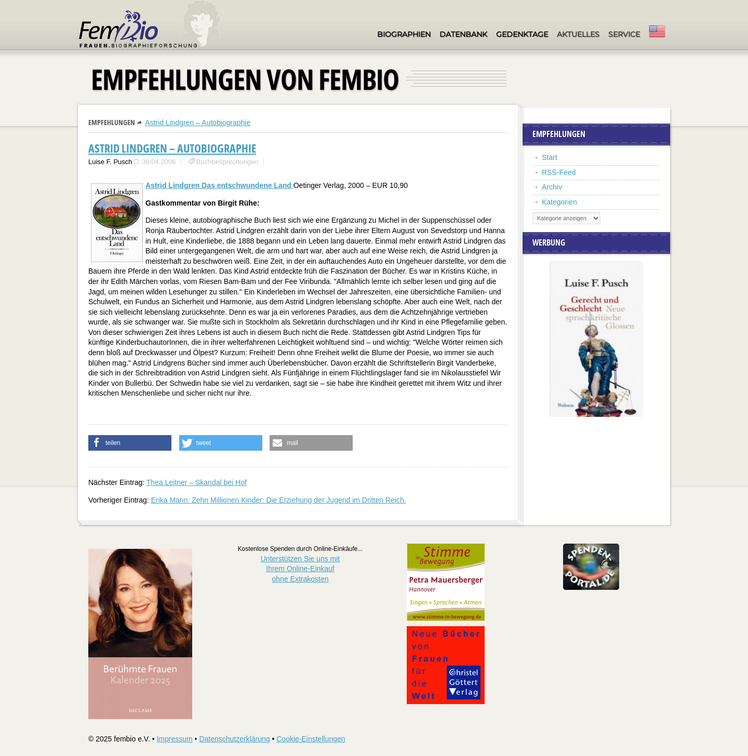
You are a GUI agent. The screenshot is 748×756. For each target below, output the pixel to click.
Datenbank (463, 34)
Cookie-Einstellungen (310, 739)
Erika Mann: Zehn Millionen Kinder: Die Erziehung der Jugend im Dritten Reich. (278, 500)
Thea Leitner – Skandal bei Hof (196, 482)
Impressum (174, 739)
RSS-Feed (559, 172)
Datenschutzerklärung (234, 739)
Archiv (552, 187)
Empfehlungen (111, 122)
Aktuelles (578, 34)
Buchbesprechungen (227, 162)
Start (549, 157)
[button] (129, 443)
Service (624, 34)
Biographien (404, 34)
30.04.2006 (159, 162)
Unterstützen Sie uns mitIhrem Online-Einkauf (300, 569)
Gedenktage (522, 34)
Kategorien (559, 202)
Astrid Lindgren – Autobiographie (197, 122)
